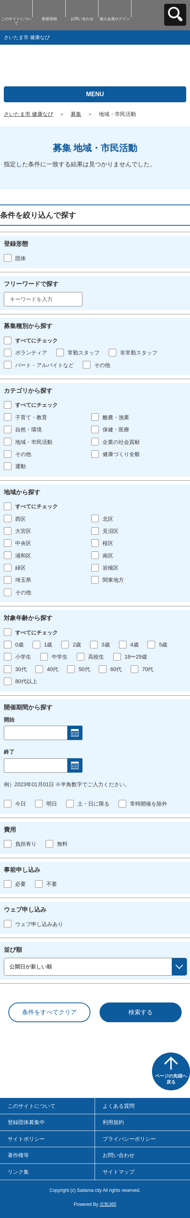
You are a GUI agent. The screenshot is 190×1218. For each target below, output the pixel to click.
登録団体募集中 (26, 1122)
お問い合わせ (82, 19)
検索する (140, 1012)
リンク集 (18, 1172)
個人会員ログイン (115, 19)
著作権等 (18, 1155)
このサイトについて (16, 21)
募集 (76, 114)
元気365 (108, 1204)
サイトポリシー (26, 1139)
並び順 (13, 949)
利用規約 (113, 1122)
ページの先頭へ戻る (171, 1079)
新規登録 (49, 19)
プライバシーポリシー (129, 1139)
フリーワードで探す (31, 284)
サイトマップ (119, 1172)
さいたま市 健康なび (28, 114)
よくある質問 (119, 1106)
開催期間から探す (28, 707)
